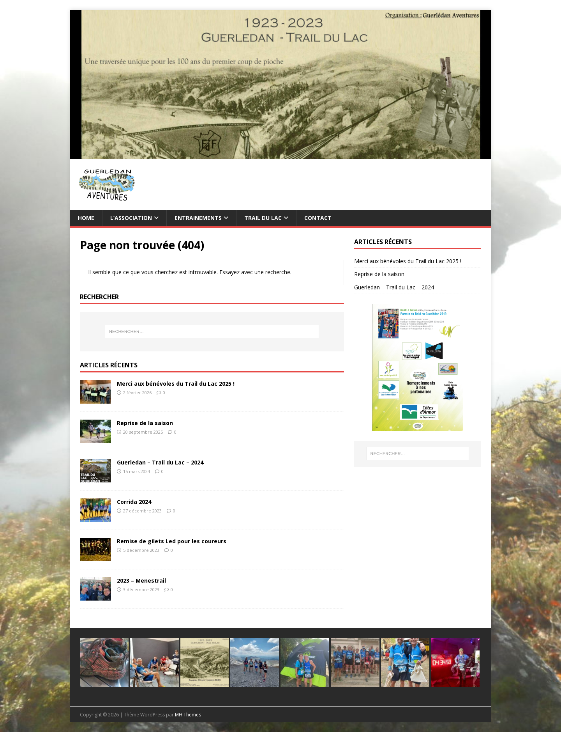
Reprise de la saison (145, 423)
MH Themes (188, 714)
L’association (131, 218)
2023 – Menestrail (141, 580)
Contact (318, 218)
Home (86, 218)
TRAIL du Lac (263, 218)
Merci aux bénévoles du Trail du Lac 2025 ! (176, 383)
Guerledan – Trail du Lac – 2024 (160, 462)
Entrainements (198, 218)
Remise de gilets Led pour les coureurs (171, 541)
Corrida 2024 (134, 501)
